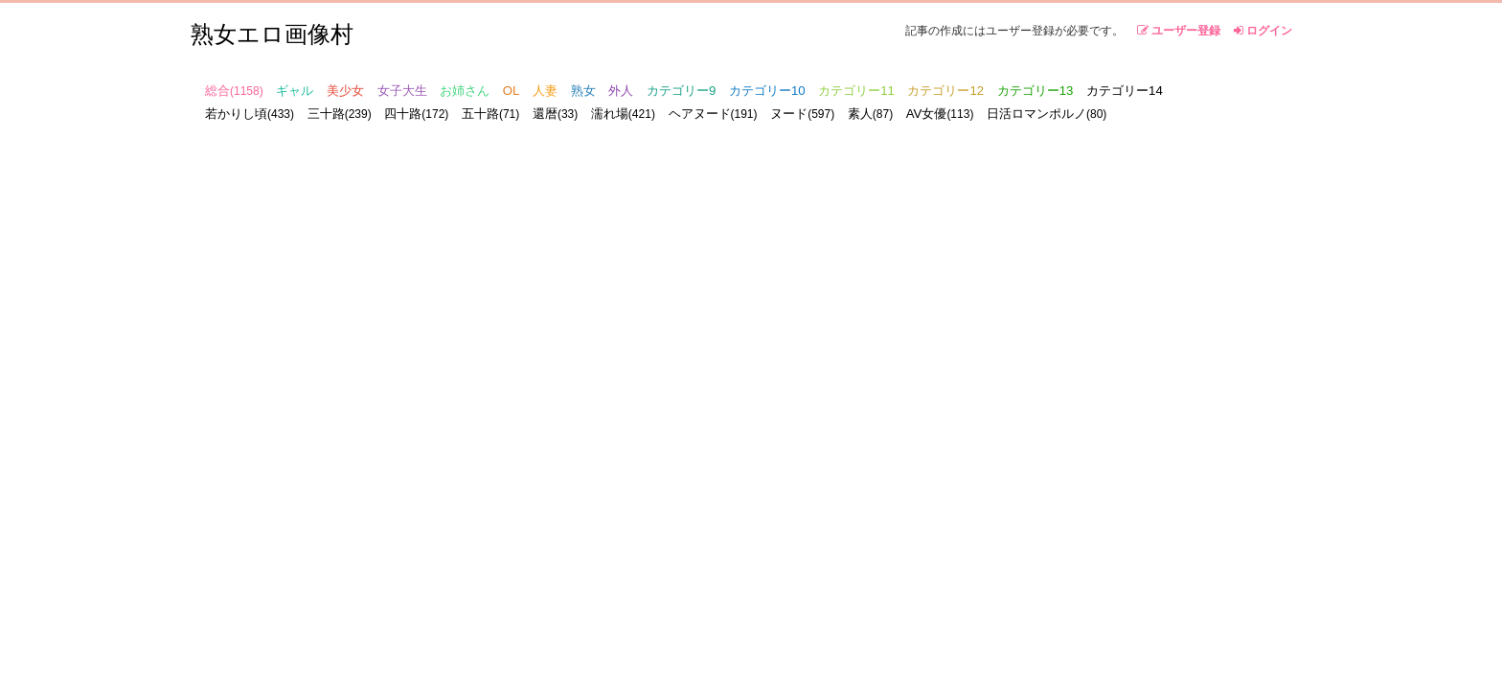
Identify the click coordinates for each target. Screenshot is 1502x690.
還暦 (555, 113)
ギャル (294, 90)
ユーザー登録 (1178, 30)
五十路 (490, 113)
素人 (870, 113)
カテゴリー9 (681, 90)
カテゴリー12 (945, 90)
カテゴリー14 (1124, 90)
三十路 (339, 113)
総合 (234, 90)
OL (511, 90)
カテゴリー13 (1035, 90)
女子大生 (402, 90)
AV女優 (940, 113)
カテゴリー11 (856, 90)
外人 (620, 90)
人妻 (545, 90)
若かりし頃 (249, 113)
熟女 (583, 90)
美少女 (345, 90)
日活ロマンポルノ (1046, 113)
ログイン (1263, 30)
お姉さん (464, 90)
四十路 (416, 113)
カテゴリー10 (767, 90)
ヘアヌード (713, 113)
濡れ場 (623, 113)
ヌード (802, 113)
